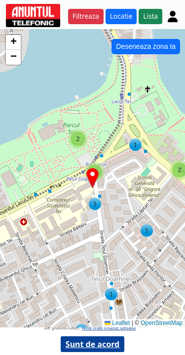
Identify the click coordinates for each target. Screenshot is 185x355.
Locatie (121, 16)
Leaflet (117, 323)
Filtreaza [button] (86, 16)
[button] (111, 294)
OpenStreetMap (162, 323)
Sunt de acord (92, 344)
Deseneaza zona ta (146, 46)
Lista (150, 16)
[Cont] (173, 16)
